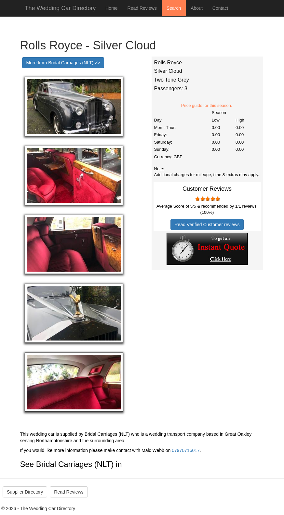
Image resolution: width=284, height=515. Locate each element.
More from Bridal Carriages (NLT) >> (63, 62)
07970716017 (186, 450)
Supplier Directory (25, 492)
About (197, 8)
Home (111, 8)
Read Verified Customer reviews (207, 224)
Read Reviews (142, 8)
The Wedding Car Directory (60, 8)
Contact (220, 8)
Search (174, 8)
